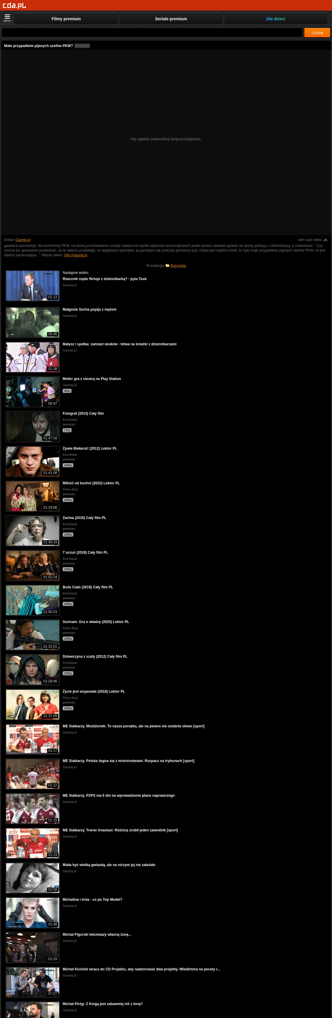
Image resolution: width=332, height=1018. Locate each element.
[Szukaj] (152, 32)
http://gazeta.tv (75, 255)
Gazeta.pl (22, 240)
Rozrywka (178, 266)
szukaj (317, 32)
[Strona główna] (14, 5)
